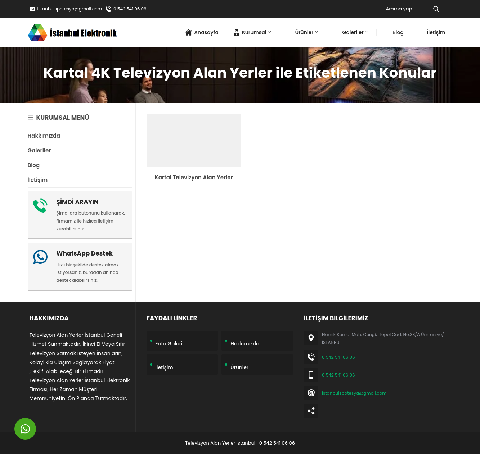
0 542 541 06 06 (130, 9)
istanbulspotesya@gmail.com (69, 9)
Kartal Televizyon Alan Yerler (194, 177)
